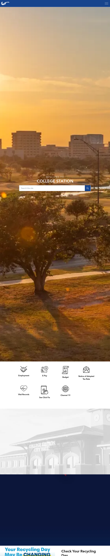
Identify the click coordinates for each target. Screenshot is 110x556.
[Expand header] (106, 3)
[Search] (88, 188)
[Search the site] (55, 188)
